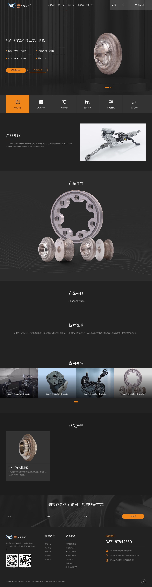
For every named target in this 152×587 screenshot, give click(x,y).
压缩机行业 (69, 559)
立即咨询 (37, 70)
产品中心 (62, 5)
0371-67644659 (119, 542)
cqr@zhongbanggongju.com (122, 550)
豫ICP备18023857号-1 (57, 581)
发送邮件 (16, 70)
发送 (133, 516)
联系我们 (81, 5)
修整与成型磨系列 (71, 567)
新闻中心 (72, 5)
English (141, 5)
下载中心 (89, 5)
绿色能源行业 (70, 548)
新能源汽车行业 (71, 555)
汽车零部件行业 (71, 544)
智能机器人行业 (71, 551)
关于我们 (52, 5)
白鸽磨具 (48, 559)
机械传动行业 (70, 563)
